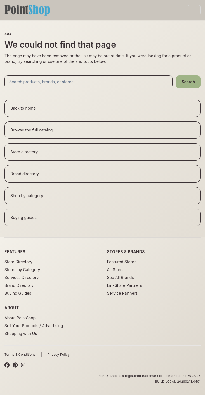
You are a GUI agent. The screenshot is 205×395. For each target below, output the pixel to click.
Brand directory (24, 173)
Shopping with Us (20, 333)
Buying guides (23, 217)
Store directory (24, 151)
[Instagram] (23, 365)
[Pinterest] (15, 365)
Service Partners (122, 293)
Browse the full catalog (31, 130)
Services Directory (21, 277)
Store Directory (18, 261)
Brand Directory (19, 285)
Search (188, 81)
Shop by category (26, 195)
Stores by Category (22, 269)
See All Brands (120, 277)
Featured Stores (121, 261)
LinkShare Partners (124, 285)
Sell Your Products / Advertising (33, 325)
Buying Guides (17, 293)
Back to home (23, 108)
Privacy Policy (58, 354)
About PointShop (20, 317)
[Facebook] (7, 365)
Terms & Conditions (20, 354)
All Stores (116, 269)
